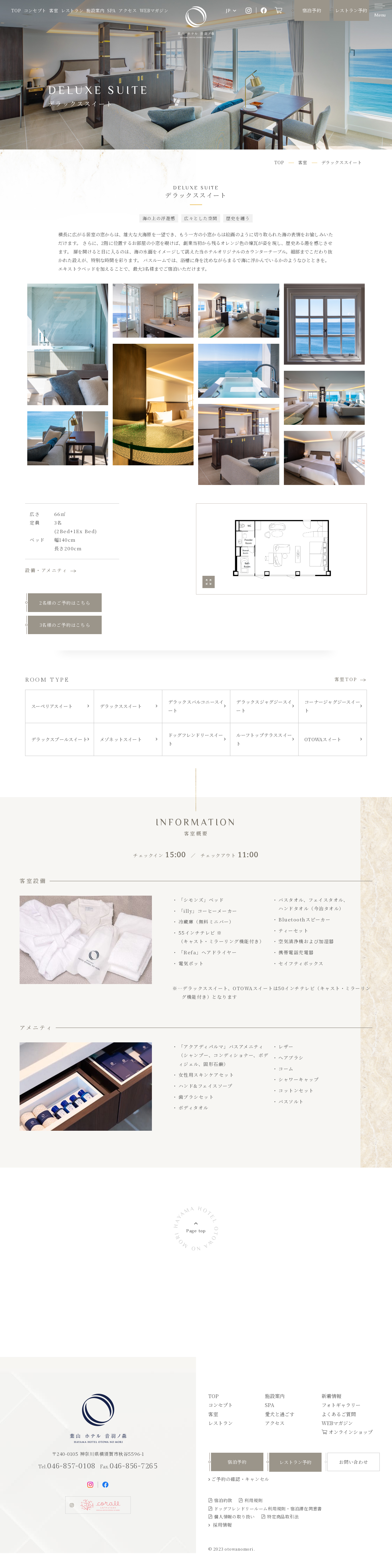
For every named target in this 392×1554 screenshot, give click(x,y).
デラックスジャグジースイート (264, 707)
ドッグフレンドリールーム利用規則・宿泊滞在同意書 (268, 1509)
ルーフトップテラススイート (264, 740)
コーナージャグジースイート (332, 707)
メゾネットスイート (121, 740)
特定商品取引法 (283, 1517)
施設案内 (95, 10)
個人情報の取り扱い (234, 1517)
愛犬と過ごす (279, 1415)
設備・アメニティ (46, 570)
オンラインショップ (351, 1432)
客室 (53, 10)
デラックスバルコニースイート (196, 707)
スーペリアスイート (52, 707)
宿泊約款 (223, 1501)
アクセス (128, 10)
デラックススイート (121, 707)
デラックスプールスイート (59, 740)
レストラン (72, 10)
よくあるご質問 (339, 1415)
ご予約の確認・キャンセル (240, 1480)
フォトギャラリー (341, 1406)
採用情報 (222, 1526)
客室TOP (345, 680)
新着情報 (331, 1397)
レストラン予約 (351, 10)
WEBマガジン (154, 10)
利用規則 (253, 1501)
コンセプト (35, 10)
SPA (111, 10)
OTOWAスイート (322, 740)
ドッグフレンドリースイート (195, 740)
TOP (16, 10)
